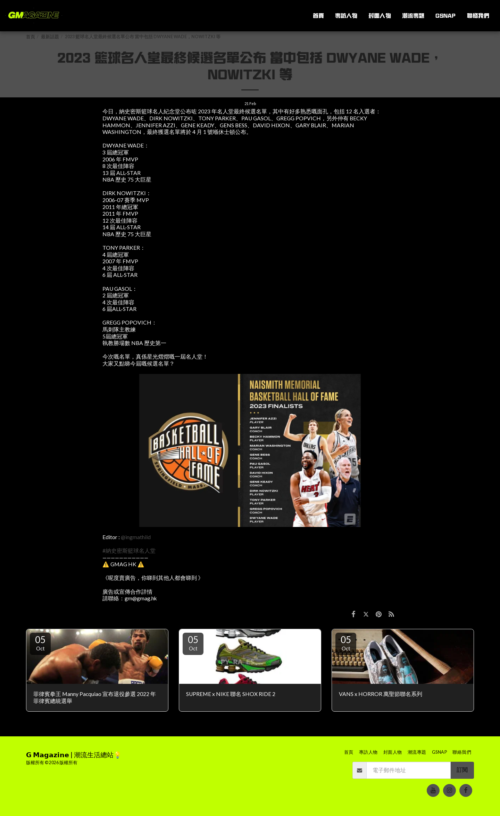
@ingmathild (136, 537)
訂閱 (462, 770)
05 (40, 642)
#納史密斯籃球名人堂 (129, 550)
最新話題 (50, 36)
